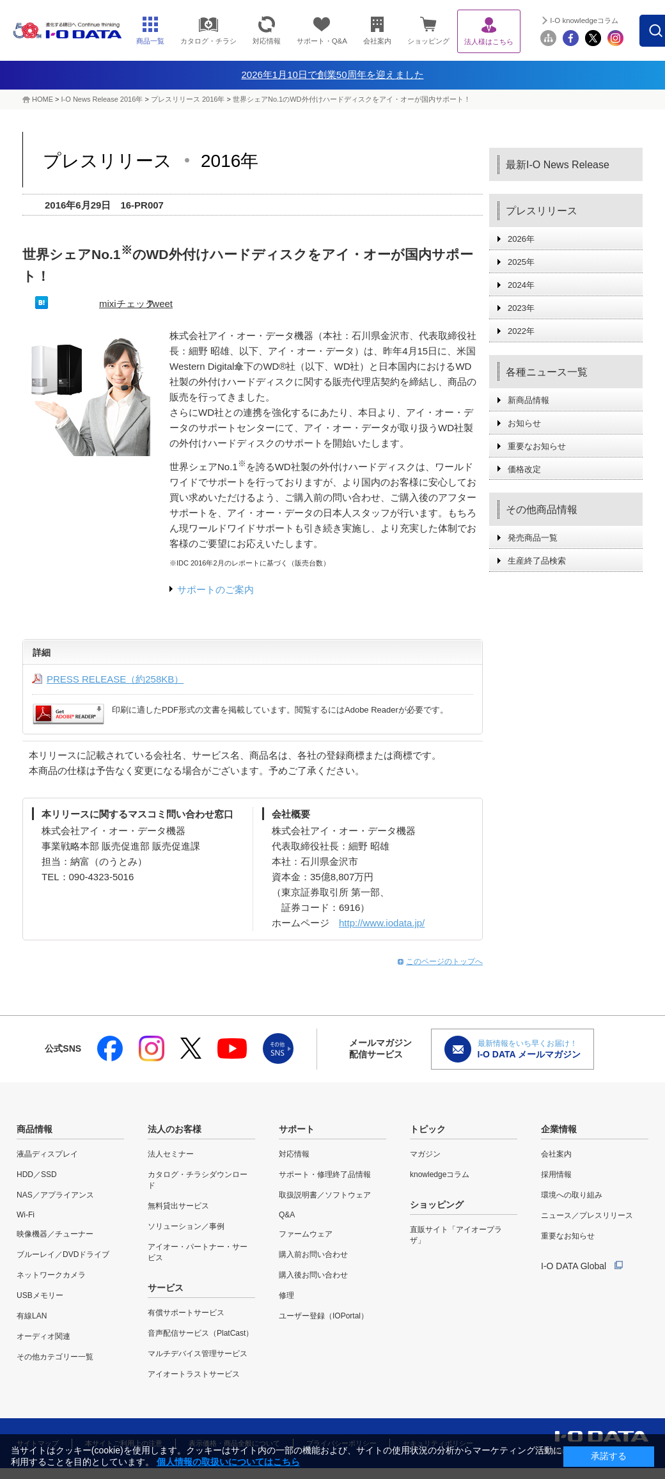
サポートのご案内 (215, 589)
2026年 (521, 239)
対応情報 (294, 1154)
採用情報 (556, 1174)
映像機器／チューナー (55, 1234)
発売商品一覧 (533, 537)
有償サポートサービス (186, 1312)
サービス (166, 1288)
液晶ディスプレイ (47, 1154)
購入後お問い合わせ (313, 1274)
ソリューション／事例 (186, 1226)
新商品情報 (528, 400)
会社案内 (556, 1154)
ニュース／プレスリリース (587, 1215)
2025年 (521, 262)
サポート (297, 1129)
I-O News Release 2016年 (102, 99)
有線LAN (32, 1315)
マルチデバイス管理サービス (197, 1353)
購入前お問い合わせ (313, 1254)
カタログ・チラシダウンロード (197, 1180)
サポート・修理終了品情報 (325, 1174)
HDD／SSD (37, 1174)
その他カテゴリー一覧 (55, 1356)
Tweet (160, 303)
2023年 (521, 308)
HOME (42, 99)
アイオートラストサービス (194, 1374)
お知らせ (524, 423)
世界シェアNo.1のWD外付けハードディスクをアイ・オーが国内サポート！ (352, 99)
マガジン (425, 1154)
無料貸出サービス (178, 1205)
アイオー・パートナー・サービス (197, 1252)
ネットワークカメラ (51, 1274)
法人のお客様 (174, 1129)
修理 (286, 1295)
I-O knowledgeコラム (584, 20)
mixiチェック (127, 303)
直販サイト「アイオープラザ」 (456, 1235)
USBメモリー (40, 1295)
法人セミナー (171, 1154)
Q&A (287, 1214)
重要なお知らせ (537, 446)
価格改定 (524, 469)
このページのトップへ (444, 961)
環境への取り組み (571, 1194)
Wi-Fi (26, 1214)
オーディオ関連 (43, 1336)
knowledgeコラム (439, 1174)
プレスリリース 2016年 (189, 99)
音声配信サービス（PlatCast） (200, 1333)
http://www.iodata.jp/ (382, 922)
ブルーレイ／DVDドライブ (63, 1254)
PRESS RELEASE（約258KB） (115, 679)
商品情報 (34, 1129)
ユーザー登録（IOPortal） (323, 1315)
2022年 (521, 331)
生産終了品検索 (537, 561)
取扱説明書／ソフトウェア (325, 1194)
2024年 (521, 285)
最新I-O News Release (557, 164)
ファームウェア (305, 1234)
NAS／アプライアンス (55, 1194)
